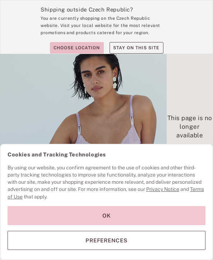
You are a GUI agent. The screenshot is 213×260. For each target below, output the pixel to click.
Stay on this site (136, 47)
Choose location (77, 47)
